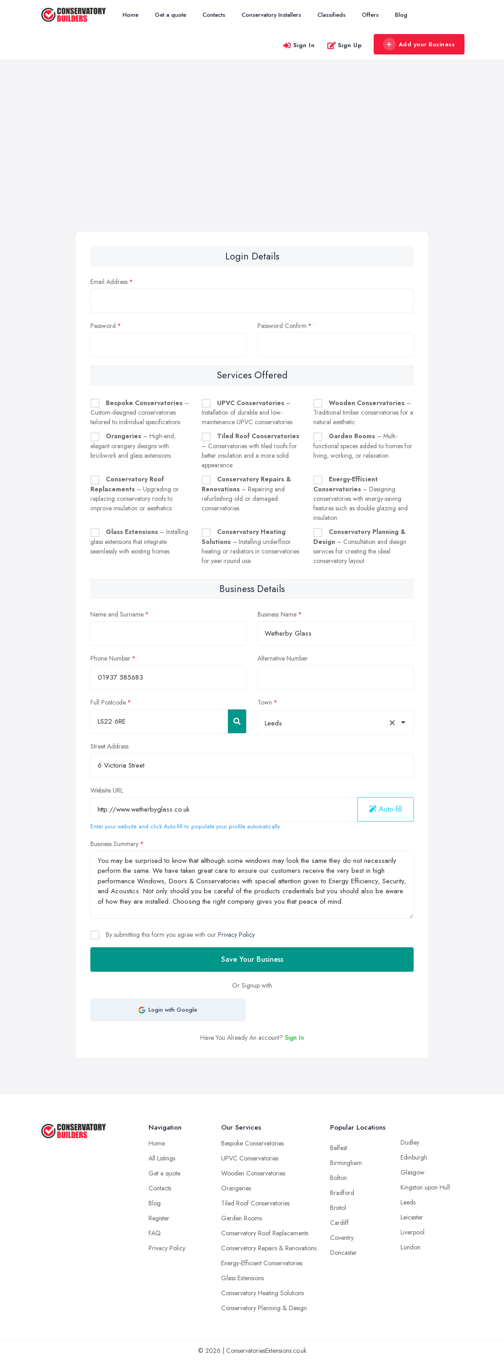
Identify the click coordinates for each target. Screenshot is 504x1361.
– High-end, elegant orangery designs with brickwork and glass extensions (133, 445)
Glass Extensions (242, 1278)
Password (103, 325)
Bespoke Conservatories (252, 1143)
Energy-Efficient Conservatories (261, 1263)
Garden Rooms (241, 1218)
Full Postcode (108, 702)
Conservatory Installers (271, 14)
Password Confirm (281, 325)
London (410, 1247)
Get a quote (170, 14)
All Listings (161, 1158)
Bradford (342, 1192)
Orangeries (236, 1188)
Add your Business (419, 44)
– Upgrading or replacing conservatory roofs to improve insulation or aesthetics (134, 494)
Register (158, 1218)
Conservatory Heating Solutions (262, 1292)
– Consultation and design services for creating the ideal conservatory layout (359, 546)
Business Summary (114, 843)
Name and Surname (116, 614)
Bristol (338, 1207)
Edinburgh (413, 1157)
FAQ (154, 1233)
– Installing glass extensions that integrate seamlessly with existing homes (139, 541)
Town (264, 702)
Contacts (214, 14)
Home (130, 14)
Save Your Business (252, 959)
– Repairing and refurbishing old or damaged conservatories (246, 494)
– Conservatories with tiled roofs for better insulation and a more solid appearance (250, 450)
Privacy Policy (236, 934)
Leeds (407, 1202)
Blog (401, 14)
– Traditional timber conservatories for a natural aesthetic (363, 412)
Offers (370, 14)
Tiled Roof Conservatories (255, 1203)
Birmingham (346, 1162)
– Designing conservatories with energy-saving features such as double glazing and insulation (360, 498)
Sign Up (344, 45)
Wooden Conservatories (253, 1173)
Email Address (109, 281)
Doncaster (343, 1252)
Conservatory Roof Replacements (264, 1233)
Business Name (276, 614)
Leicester (411, 1217)
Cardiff (339, 1222)
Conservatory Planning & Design (264, 1307)
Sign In (299, 45)
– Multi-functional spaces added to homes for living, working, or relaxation (362, 445)
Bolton (338, 1177)
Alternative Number (282, 658)
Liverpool (412, 1232)
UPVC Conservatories (249, 1158)
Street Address (109, 746)
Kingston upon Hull (425, 1187)
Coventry (342, 1237)
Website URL (106, 790)
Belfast (338, 1147)
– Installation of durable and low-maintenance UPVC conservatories (247, 412)
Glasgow (412, 1172)
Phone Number (110, 658)
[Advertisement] (252, 163)
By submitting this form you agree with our (179, 934)
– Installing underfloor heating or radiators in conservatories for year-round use (250, 546)
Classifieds (331, 14)
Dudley (409, 1142)
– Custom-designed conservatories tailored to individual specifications (139, 412)
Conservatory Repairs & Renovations (268, 1248)
